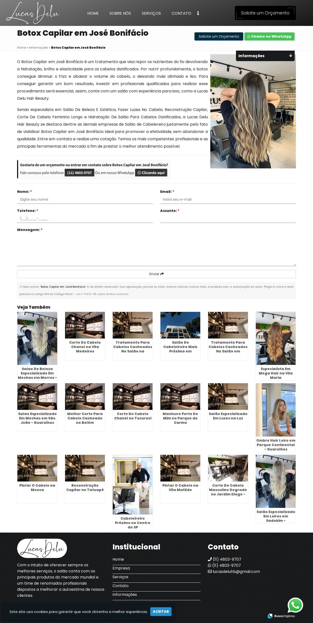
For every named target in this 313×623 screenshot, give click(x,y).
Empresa (121, 568)
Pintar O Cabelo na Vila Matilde (180, 487)
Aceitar (161, 611)
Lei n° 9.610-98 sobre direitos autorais (102, 294)
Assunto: (169, 210)
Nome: (24, 191)
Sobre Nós (120, 13)
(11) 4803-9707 (79, 172)
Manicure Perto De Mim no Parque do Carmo (180, 418)
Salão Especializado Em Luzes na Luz (228, 416)
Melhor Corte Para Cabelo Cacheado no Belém (85, 418)
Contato (181, 13)
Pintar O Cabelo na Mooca (37, 487)
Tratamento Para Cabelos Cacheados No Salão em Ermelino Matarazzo (228, 349)
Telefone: (27, 210)
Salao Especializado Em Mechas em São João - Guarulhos (37, 418)
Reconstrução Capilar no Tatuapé (85, 487)
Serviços (151, 13)
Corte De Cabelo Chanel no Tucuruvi (132, 416)
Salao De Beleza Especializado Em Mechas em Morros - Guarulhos (37, 375)
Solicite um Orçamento (265, 13)
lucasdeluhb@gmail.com (234, 571)
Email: (167, 191)
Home (93, 13)
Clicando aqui (151, 172)
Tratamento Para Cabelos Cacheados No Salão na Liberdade (132, 349)
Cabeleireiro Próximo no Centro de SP (132, 523)
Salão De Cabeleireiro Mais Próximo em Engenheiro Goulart (180, 349)
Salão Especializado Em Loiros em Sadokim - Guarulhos (276, 518)
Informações (124, 594)
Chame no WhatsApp (269, 36)
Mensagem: (30, 229)
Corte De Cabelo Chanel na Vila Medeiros (85, 347)
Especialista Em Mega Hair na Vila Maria (276, 373)
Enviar (156, 274)
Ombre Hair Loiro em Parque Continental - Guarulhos (275, 445)
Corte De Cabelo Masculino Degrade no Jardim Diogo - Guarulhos (228, 492)
